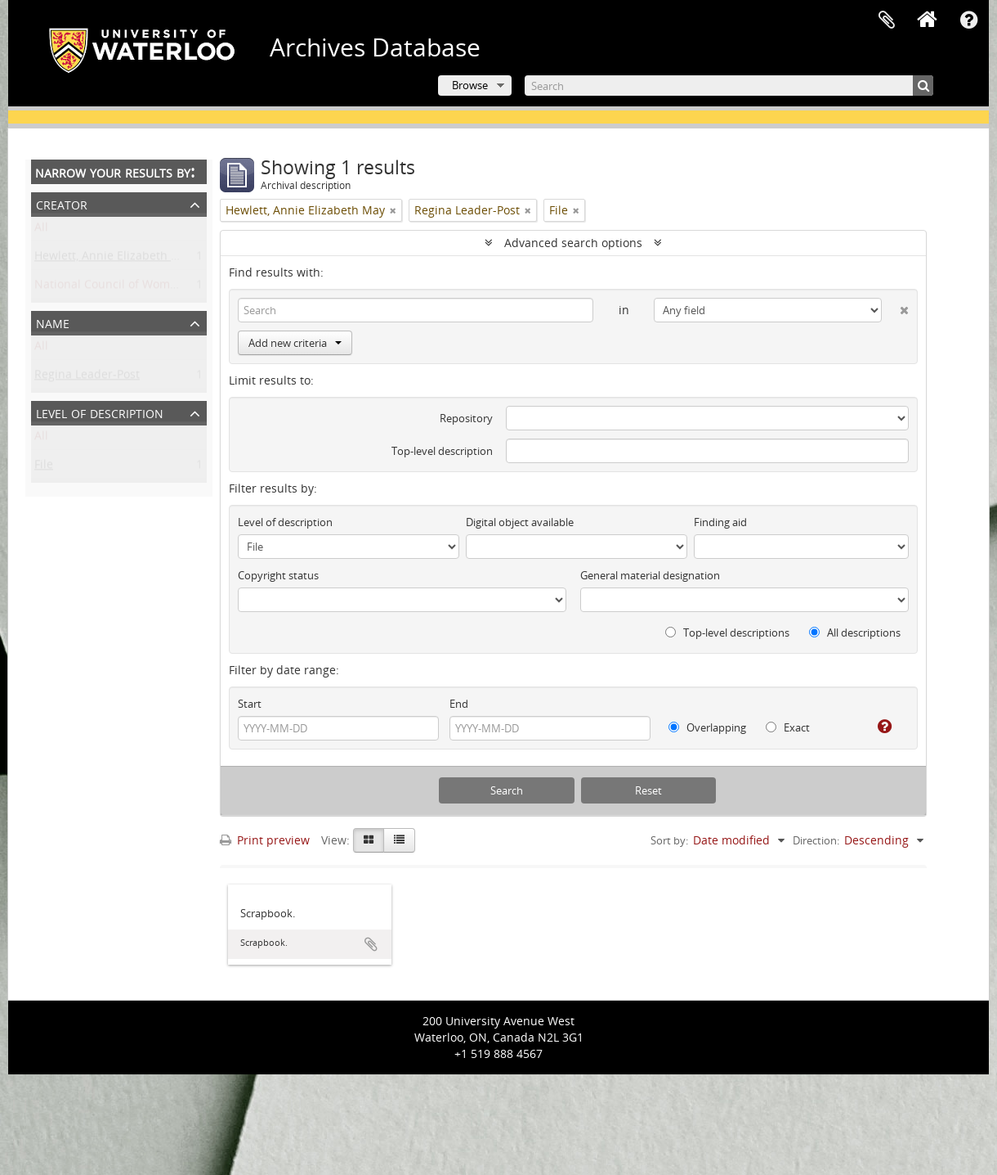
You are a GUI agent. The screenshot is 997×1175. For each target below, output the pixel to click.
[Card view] (368, 840)
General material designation (650, 575)
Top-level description (442, 450)
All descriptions (855, 632)
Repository (466, 418)
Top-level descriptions (727, 632)
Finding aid (720, 522)
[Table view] (399, 840)
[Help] (878, 726)
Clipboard (886, 20)
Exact (788, 727)
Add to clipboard (371, 944)
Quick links (968, 20)
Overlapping (707, 727)
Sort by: (669, 840)
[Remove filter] (393, 210)
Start (250, 703)
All (41, 230)
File (43, 467)
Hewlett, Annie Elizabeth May (114, 259)
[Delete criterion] (895, 307)
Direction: (816, 840)
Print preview (265, 840)
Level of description (99, 412)
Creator (61, 203)
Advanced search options (573, 242)
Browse (470, 85)
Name (52, 322)
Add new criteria (295, 342)
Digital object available (520, 522)
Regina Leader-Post (87, 377)
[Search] (729, 85)
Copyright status (278, 575)
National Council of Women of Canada (138, 287)
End (458, 703)
